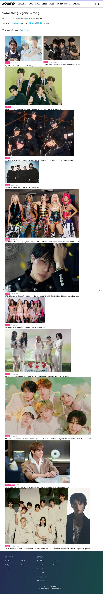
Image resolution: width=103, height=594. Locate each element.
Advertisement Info (43, 581)
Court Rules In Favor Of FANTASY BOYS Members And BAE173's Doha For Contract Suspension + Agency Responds (47, 548)
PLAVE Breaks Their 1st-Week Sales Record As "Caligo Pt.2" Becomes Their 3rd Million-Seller (39, 160)
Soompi (8, 106)
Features (76, 4)
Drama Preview (10, 484)
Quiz (31, 4)
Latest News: (23, 30)
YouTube (23, 565)
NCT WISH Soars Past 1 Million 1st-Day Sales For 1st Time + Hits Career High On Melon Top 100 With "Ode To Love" (48, 439)
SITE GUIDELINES (35, 23)
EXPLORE (22, 4)
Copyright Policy (42, 577)
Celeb (44, 4)
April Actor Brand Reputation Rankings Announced (23, 66)
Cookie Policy (41, 573)
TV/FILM (59, 4)
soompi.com (16, 23)
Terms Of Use (41, 565)
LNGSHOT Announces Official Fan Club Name (22, 188)
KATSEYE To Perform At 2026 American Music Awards (25, 327)
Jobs (54, 569)
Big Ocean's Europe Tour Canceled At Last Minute (62, 64)
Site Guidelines (57, 561)
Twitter (7, 569)
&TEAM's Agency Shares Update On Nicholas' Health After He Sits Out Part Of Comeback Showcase (42, 296)
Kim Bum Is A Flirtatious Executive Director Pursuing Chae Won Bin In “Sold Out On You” (37, 487)
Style (51, 4)
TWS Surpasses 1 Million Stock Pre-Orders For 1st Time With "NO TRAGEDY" (33, 109)
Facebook (8, 561)
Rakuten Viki (55, 588)
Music (67, 4)
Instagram (8, 565)
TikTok (23, 561)
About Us (40, 561)
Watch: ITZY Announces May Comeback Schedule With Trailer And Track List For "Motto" (38, 376)
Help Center (56, 565)
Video (37, 4)
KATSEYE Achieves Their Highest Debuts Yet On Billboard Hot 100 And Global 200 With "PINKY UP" (42, 242)
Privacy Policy (41, 569)
